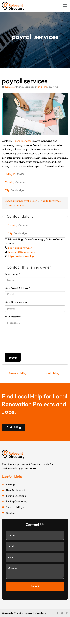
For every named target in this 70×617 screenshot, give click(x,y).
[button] (65, 5)
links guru (42, 86)
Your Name (12, 274)
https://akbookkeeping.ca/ (23, 256)
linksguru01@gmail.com (21, 252)
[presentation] (33, 343)
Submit (13, 357)
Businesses (9, 86)
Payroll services (22, 141)
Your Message (14, 316)
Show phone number (20, 247)
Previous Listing (18, 373)
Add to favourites (51, 200)
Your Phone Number (16, 302)
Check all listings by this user (21, 200)
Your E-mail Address (17, 288)
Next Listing (52, 373)
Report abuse (16, 205)
